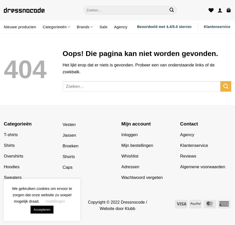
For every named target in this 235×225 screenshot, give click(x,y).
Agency (120, 27)
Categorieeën (56, 26)
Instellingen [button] (55, 201)
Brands (85, 26)
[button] (220, 10)
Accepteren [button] (42, 210)
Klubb (130, 208)
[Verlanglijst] (211, 10)
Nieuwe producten (20, 27)
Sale (103, 27)
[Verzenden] (171, 10)
